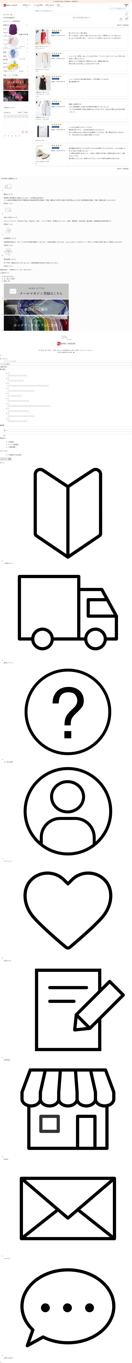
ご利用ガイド (26, 5)
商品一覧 (7, 281)
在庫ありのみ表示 (15, 455)
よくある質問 (38, 5)
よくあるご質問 (9, 279)
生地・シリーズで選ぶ (11, 75)
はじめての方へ (9, 276)
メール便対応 (14, 444)
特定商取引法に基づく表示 (71, 350)
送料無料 (12, 447)
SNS (60, 5)
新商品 (11, 442)
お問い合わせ (49, 5)
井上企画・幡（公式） (45, 350)
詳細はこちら (8, 203)
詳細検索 (126, 5)
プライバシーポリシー (86, 350)
